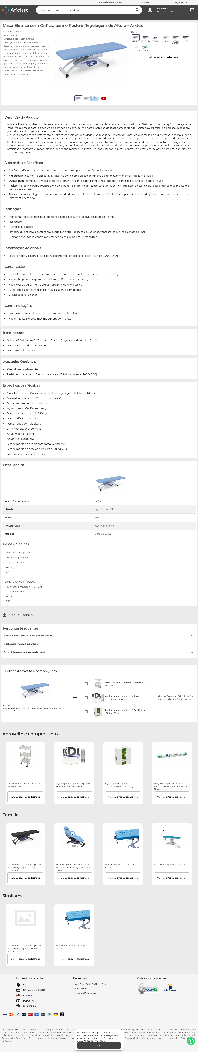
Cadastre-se (172, 11)
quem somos (80, 988)
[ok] (99, 1045)
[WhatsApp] (191, 1041)
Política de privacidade (84, 993)
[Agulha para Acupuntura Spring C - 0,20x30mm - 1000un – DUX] (74, 755)
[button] (99, 636)
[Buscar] (137, 10)
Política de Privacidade (94, 1041)
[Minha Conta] (150, 10)
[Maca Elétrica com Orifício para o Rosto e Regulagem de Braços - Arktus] (25, 918)
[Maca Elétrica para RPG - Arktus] (172, 836)
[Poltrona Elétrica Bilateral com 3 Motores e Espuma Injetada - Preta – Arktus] (74, 836)
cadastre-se (172, 57)
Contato (146, 2)
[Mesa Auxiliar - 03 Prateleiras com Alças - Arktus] (25, 755)
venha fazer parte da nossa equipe (91, 984)
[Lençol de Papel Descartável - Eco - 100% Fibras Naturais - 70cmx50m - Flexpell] (172, 755)
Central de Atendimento (111, 2)
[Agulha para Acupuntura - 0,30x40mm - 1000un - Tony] (123, 755)
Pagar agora (180, 2)
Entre (159, 11)
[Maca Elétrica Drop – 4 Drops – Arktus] (123, 836)
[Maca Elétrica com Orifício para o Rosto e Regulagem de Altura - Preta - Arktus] (25, 836)
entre (159, 57)
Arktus (14, 35)
